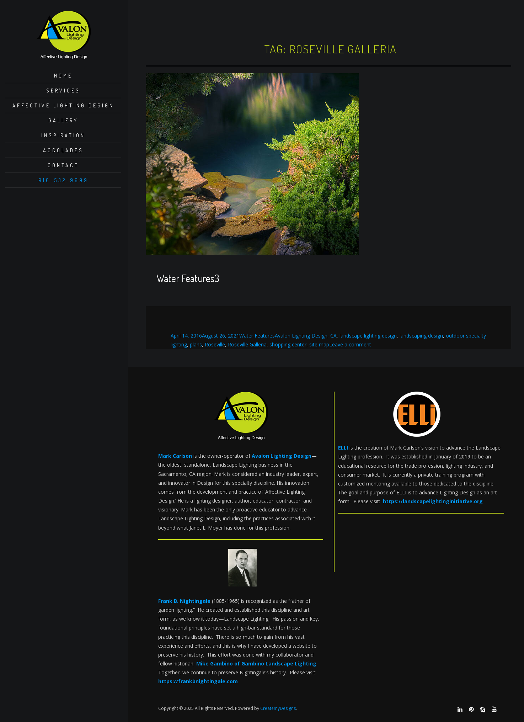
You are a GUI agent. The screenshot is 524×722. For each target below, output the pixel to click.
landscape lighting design (368, 335)
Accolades (63, 150)
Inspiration (63, 135)
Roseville (215, 344)
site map (319, 344)
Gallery (63, 120)
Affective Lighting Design (63, 105)
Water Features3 (187, 278)
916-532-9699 (63, 180)
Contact (63, 165)
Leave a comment (350, 344)
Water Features (257, 335)
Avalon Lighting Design (301, 335)
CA (333, 335)
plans (196, 344)
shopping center (287, 344)
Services (63, 90)
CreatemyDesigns (278, 708)
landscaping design (421, 335)
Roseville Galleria (247, 344)
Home (63, 76)
